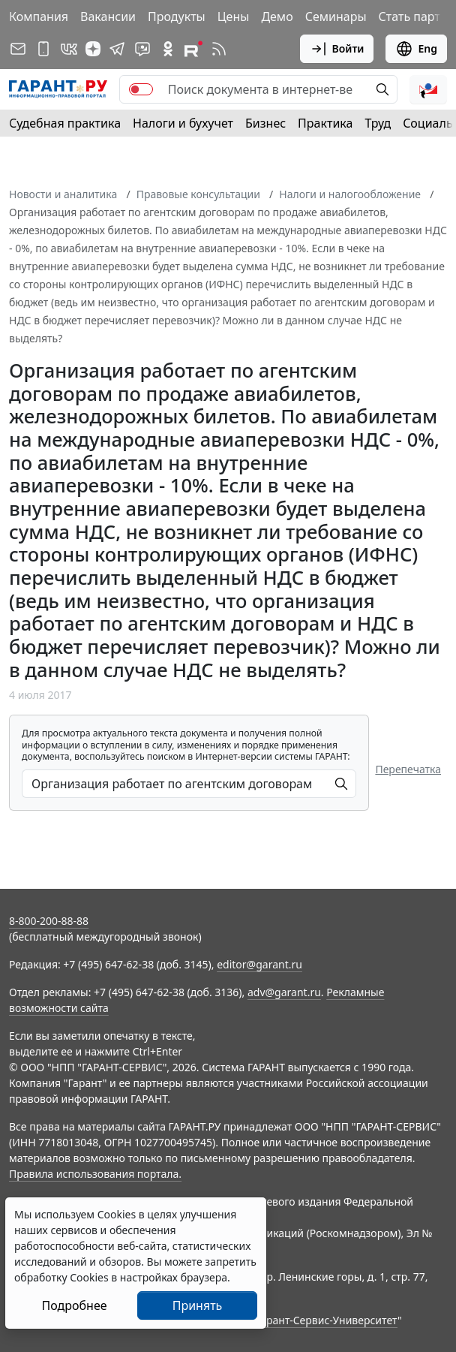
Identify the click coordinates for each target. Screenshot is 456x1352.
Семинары (336, 16)
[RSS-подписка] (219, 49)
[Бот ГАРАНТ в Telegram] (143, 49)
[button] (428, 89)
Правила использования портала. (95, 1174)
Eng (416, 49)
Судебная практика (65, 123)
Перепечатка (408, 769)
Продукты (177, 16)
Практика (325, 123)
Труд (377, 123)
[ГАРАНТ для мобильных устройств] (43, 49)
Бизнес (265, 123)
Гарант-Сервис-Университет (327, 1320)
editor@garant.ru (259, 964)
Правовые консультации (198, 194)
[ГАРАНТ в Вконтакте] (69, 49)
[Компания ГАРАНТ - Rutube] (193, 49)
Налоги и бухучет (183, 123)
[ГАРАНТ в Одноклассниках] (168, 49)
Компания (38, 16)
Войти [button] (337, 49)
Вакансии (108, 16)
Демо (276, 16)
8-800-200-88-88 (48, 921)
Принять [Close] (197, 1305)
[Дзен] (93, 48)
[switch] (141, 89)
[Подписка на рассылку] (18, 49)
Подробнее (73, 1305)
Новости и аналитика (63, 194)
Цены (234, 16)
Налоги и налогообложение (350, 194)
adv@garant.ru (284, 992)
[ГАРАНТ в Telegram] (117, 49)
